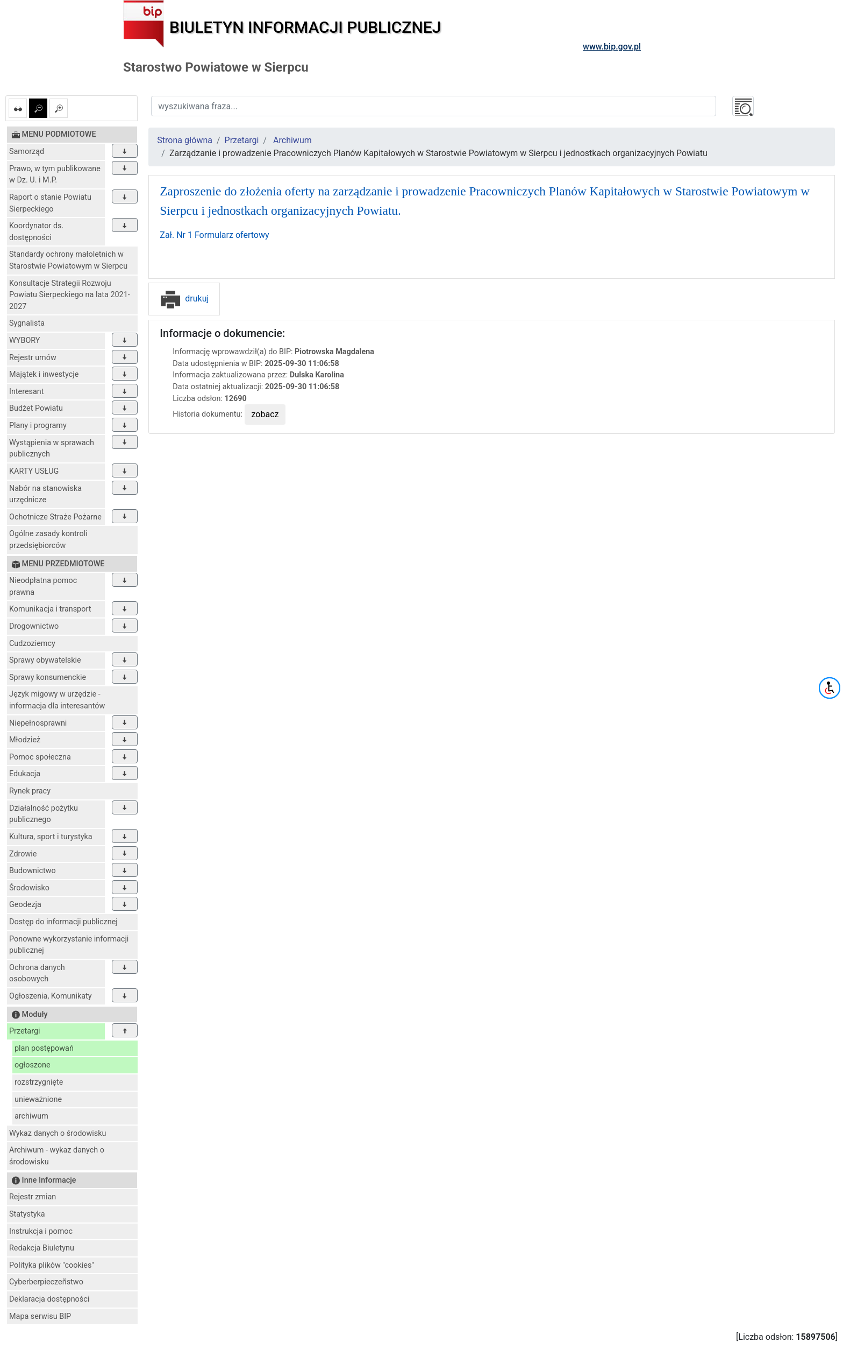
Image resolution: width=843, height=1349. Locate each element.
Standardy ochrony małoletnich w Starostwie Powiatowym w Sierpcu (68, 260)
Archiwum (292, 140)
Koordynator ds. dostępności (36, 231)
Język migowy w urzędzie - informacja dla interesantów (57, 700)
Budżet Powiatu (36, 408)
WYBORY (24, 340)
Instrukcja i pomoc (41, 1231)
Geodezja (25, 904)
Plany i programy (38, 425)
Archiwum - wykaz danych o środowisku (56, 1156)
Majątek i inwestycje (43, 374)
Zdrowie (23, 854)
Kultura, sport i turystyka (50, 836)
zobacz (265, 414)
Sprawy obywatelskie (45, 660)
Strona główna (184, 140)
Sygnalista (27, 323)
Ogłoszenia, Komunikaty (50, 996)
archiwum (31, 1116)
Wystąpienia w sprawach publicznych (51, 448)
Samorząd (26, 151)
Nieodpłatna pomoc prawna (43, 586)
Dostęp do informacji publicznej (63, 921)
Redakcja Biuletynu (41, 1248)
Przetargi (24, 1031)
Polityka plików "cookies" (51, 1265)
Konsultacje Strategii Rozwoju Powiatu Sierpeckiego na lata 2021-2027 (69, 295)
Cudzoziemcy (32, 643)
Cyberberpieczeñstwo (46, 1282)
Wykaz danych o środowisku (57, 1133)
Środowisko (29, 888)
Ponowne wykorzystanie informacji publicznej (68, 945)
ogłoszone (33, 1065)
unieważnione (38, 1099)
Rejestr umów (32, 357)
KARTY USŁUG (34, 471)
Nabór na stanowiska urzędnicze (45, 494)
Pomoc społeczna (40, 757)
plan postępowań (44, 1048)
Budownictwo (32, 870)
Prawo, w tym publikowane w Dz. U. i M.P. (55, 174)
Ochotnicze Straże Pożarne (55, 517)
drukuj (184, 298)
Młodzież (24, 739)
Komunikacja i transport (50, 609)
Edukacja (24, 773)
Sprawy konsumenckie (47, 677)
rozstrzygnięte (39, 1082)
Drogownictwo (34, 626)
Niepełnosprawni (38, 723)
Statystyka (27, 1214)
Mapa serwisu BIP (40, 1316)
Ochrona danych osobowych (37, 973)
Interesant (26, 391)
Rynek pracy (30, 791)
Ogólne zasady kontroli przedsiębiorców (48, 539)
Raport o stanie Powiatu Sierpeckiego (50, 203)
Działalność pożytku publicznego (43, 814)
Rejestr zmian (32, 1197)
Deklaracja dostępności (49, 1299)
